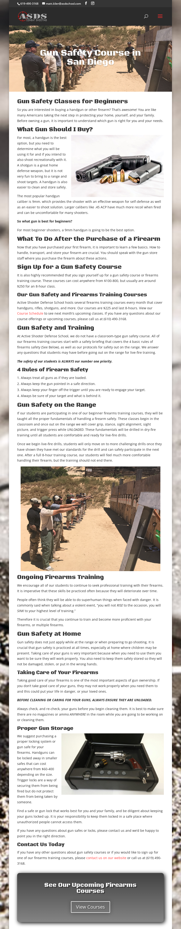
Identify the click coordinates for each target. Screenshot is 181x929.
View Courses (90, 907)
